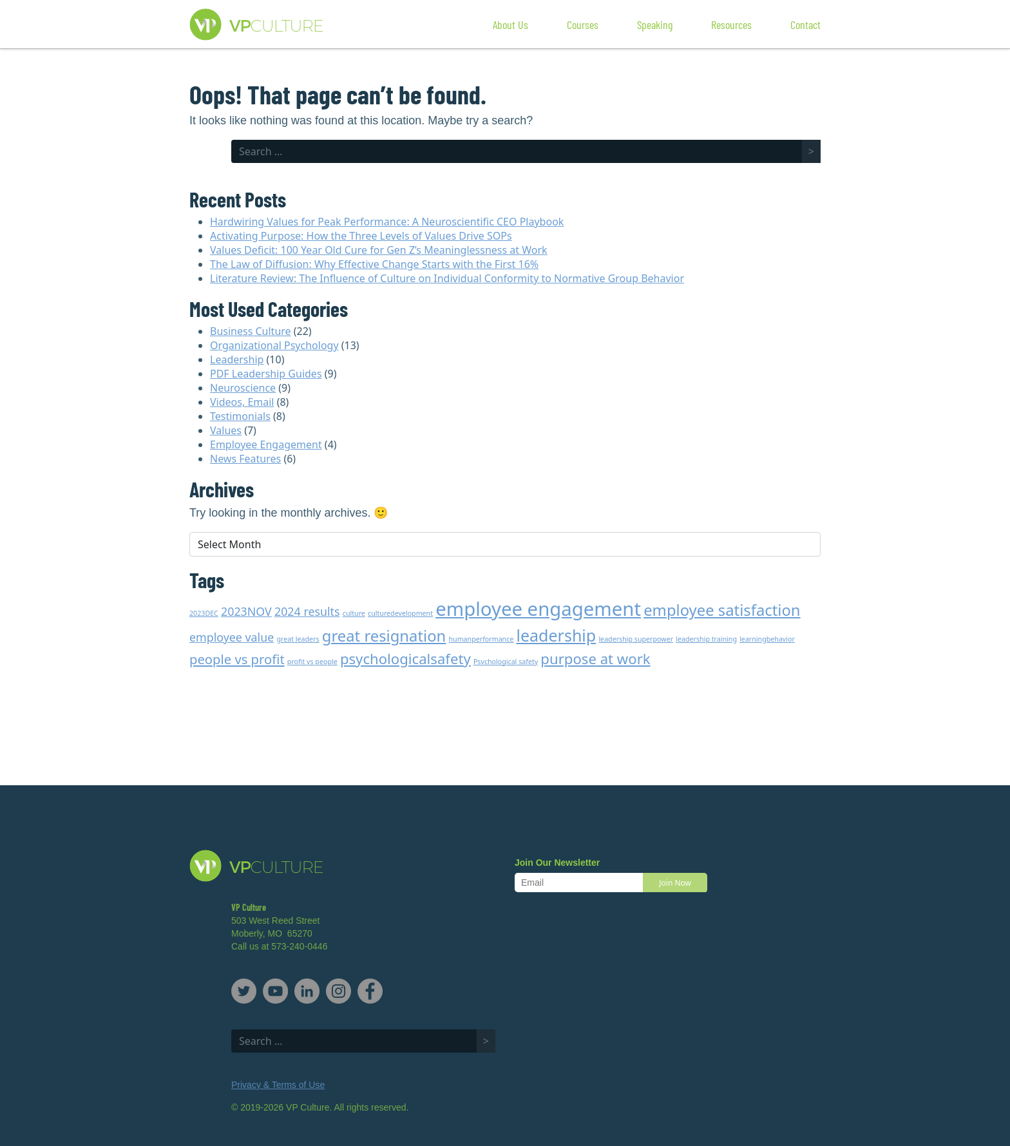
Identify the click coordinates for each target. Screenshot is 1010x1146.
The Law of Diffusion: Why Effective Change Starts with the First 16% (374, 264)
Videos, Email (242, 402)
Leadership (236, 359)
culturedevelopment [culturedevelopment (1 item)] (400, 613)
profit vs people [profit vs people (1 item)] (312, 661)
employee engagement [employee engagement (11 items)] (538, 609)
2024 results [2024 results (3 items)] (307, 611)
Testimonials (240, 416)
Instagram (338, 991)
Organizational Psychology (274, 345)
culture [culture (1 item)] (354, 613)
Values (226, 430)
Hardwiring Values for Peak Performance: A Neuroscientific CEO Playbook (387, 222)
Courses (582, 24)
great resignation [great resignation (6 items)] (384, 636)
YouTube (275, 991)
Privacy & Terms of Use (278, 1085)
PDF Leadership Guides (266, 374)
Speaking (654, 24)
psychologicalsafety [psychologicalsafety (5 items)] (405, 658)
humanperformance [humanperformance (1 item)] (480, 639)
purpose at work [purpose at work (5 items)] (595, 658)
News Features (245, 459)
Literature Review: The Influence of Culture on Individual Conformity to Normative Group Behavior (447, 278)
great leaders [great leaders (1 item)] (297, 639)
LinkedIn (306, 991)
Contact (805, 24)
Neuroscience (243, 388)
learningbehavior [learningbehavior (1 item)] (767, 639)
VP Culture (282, 25)
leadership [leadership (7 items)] (556, 635)
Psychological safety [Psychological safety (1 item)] (505, 661)
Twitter (243, 991)
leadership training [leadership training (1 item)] (706, 639)
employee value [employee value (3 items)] (231, 637)
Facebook (370, 991)
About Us (510, 24)
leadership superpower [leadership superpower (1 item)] (635, 639)
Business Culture (250, 331)
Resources (731, 24)
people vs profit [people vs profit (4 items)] (237, 659)
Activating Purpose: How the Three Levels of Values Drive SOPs (361, 236)
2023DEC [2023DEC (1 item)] (203, 613)
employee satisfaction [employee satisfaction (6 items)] (721, 610)
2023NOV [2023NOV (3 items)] (246, 611)
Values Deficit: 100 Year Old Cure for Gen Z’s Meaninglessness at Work (379, 250)
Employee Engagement (266, 444)
